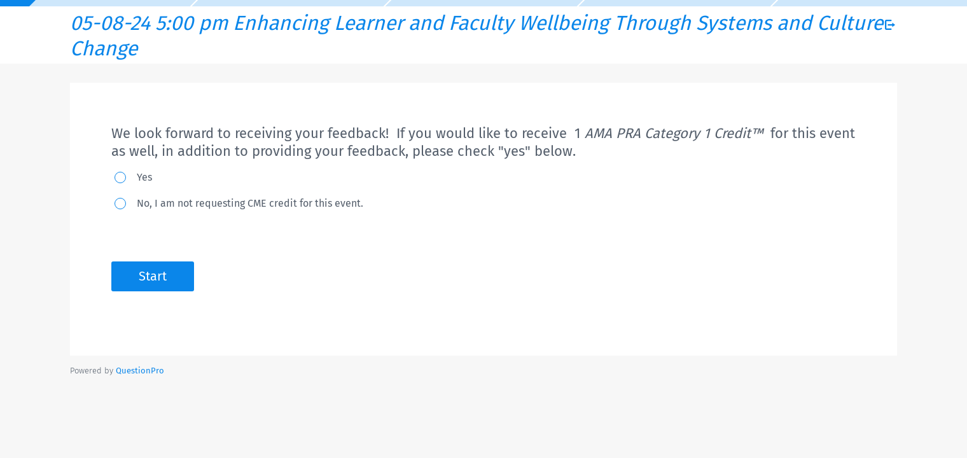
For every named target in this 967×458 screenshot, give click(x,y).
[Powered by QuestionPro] (140, 370)
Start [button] (153, 276)
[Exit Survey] (890, 25)
